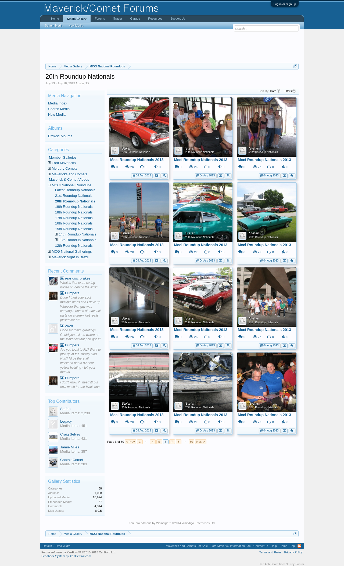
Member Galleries (63, 157)
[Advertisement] (172, 46)
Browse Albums (60, 136)
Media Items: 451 (73, 426)
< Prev (130, 441)
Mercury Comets (64, 168)
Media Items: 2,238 (75, 413)
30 (191, 441)
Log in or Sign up (285, 4)
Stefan (126, 148)
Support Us (177, 18)
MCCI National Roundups (71, 185)
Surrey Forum (295, 564)
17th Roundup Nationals (74, 218)
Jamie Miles (69, 447)
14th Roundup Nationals (77, 234)
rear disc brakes (75, 278)
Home (55, 18)
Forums (100, 18)
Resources (155, 18)
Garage (135, 18)
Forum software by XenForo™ (78, 552)
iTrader (117, 18)
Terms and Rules (270, 552)
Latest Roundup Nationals (75, 190)
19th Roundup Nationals (74, 207)
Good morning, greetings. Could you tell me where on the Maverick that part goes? (80, 334)
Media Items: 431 (73, 439)
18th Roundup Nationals (74, 212)
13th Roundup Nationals (77, 240)
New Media (57, 115)
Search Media (59, 109)
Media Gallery (77, 18)
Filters (290, 91)
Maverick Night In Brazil (70, 257)
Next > (200, 441)
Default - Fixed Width (56, 545)
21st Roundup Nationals (73, 196)
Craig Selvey (70, 434)
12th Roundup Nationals (74, 246)
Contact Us (260, 545)
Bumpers (69, 293)
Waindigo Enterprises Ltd (198, 523)
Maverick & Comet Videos (69, 179)
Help (274, 545)
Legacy (66, 421)
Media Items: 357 (73, 451)
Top (292, 545)
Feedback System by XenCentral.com (66, 556)
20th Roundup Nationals (135, 152)
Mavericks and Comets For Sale (187, 545)
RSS (299, 546)
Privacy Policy (293, 552)
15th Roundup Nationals (74, 229)
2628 (66, 326)
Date (275, 91)
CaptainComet (71, 460)
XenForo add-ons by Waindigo (148, 523)
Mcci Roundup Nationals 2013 (136, 160)
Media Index (57, 103)
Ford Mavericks (64, 163)
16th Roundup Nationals (74, 223)
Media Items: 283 (73, 464)
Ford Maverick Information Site (230, 545)
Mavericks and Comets (69, 174)
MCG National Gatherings (72, 251)
